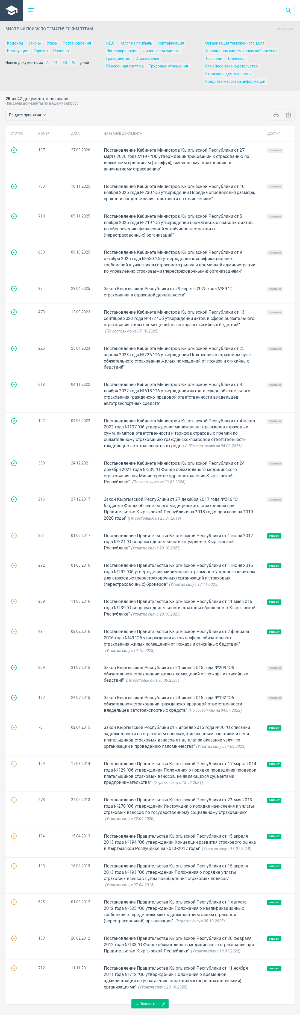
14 (55, 62)
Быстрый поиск (150, 29)
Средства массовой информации (235, 81)
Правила (61, 51)
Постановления (77, 43)
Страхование (147, 58)
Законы (35, 43)
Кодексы (15, 43)
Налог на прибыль (136, 43)
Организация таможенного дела (234, 43)
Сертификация (170, 43)
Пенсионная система (125, 66)
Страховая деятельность (228, 74)
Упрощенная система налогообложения (241, 51)
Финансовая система (162, 51)
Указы (52, 43)
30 (65, 62)
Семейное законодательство (231, 66)
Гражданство (118, 58)
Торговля (213, 58)
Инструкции (17, 51)
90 (74, 62)
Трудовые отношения (168, 66)
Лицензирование (121, 51)
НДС (110, 43)
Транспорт (236, 58)
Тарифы (41, 51)
